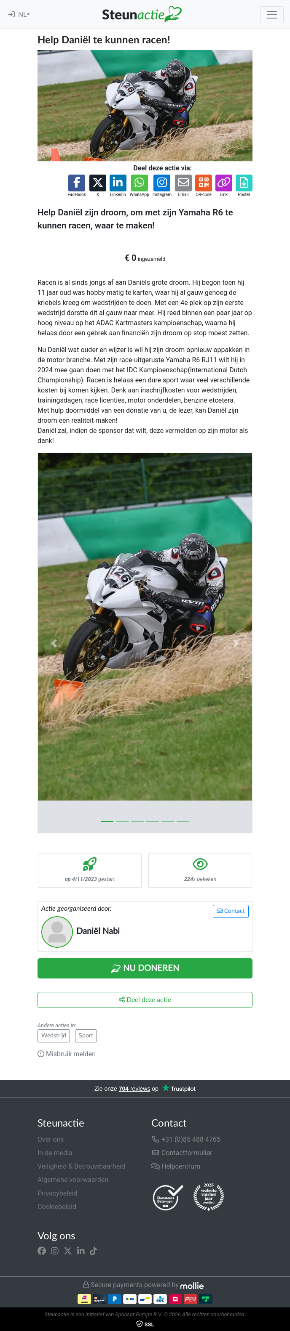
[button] (76, 186)
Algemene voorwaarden (73, 1180)
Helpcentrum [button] (175, 1166)
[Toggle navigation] (272, 14)
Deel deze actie (145, 999)
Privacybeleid (57, 1193)
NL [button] (22, 14)
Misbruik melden (67, 1054)
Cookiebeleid (57, 1207)
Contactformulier (181, 1153)
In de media (55, 1153)
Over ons (51, 1139)
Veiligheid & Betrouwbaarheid (81, 1166)
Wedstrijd (53, 1036)
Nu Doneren (145, 969)
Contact (231, 911)
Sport (86, 1036)
